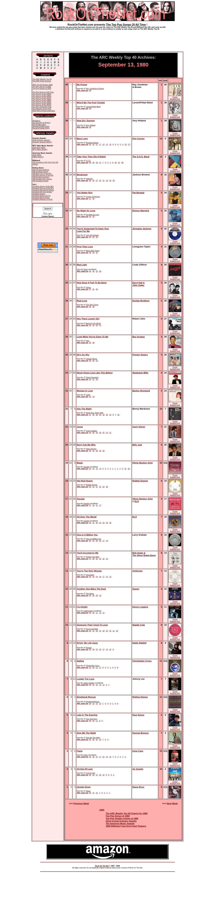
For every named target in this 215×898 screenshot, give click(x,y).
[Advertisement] (107, 39)
